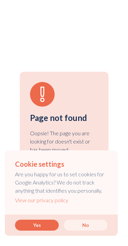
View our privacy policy (41, 200)
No (85, 225)
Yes (37, 225)
